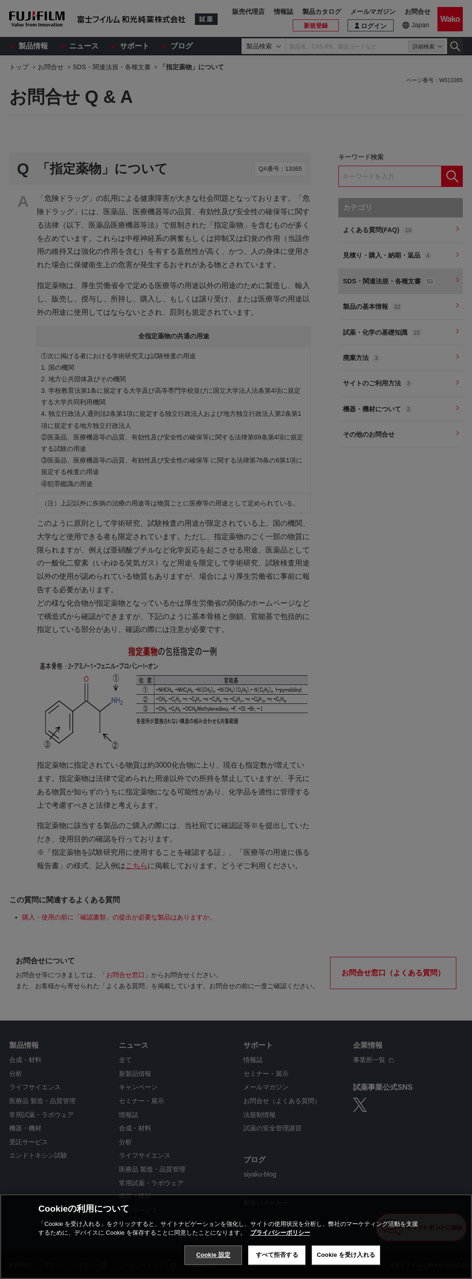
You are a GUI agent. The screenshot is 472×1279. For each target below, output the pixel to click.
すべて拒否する (277, 1254)
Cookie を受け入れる (346, 1254)
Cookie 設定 (213, 1254)
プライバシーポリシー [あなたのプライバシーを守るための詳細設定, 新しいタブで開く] (280, 1233)
